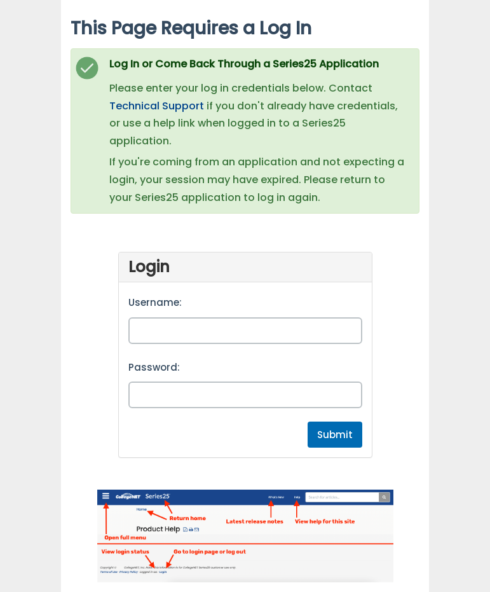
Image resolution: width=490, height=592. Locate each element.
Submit (335, 434)
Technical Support (156, 106)
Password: (154, 367)
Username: (155, 302)
